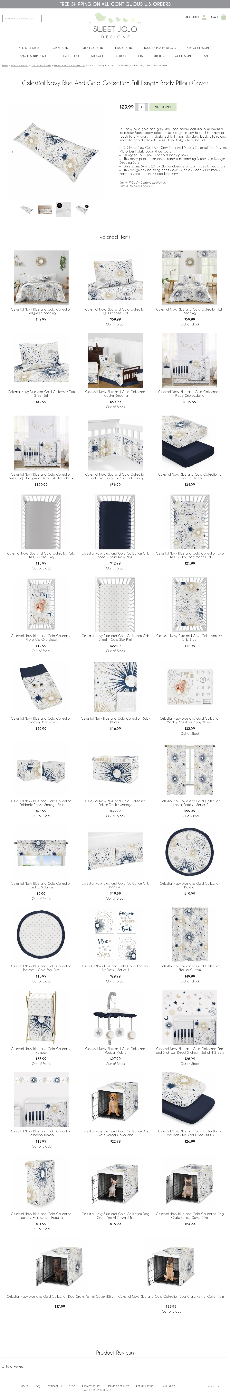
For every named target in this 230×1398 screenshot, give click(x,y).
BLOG (72, 1386)
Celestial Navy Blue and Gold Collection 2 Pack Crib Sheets (190, 476)
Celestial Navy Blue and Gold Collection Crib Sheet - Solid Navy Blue (115, 555)
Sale (207, 56)
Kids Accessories (199, 47)
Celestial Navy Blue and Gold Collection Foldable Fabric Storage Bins (41, 803)
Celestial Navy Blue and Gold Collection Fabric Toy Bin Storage (115, 803)
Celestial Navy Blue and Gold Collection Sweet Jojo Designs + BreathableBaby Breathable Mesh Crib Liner (115, 476)
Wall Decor (71, 56)
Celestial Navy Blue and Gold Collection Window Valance (41, 885)
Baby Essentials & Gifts (36, 56)
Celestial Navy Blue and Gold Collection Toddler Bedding (115, 393)
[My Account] (204, 17)
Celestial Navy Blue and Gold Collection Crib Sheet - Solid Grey (41, 555)
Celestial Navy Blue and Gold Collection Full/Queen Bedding (41, 311)
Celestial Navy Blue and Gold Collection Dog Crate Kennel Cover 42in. (60, 1296)
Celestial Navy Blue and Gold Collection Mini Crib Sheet (189, 637)
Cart (214, 17)
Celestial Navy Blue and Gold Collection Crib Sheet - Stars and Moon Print (190, 555)
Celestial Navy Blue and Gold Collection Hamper (41, 1050)
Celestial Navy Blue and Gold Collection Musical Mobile (115, 1050)
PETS (140, 56)
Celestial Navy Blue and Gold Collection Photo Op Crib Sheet (41, 637)
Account (192, 17)
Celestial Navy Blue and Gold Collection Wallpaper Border (41, 1133)
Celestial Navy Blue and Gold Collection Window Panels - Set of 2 (190, 803)
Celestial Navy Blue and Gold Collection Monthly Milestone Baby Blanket (190, 720)
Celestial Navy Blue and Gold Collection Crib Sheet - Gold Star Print (115, 637)
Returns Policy (145, 1386)
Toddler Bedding (92, 47)
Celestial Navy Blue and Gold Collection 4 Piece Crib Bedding (190, 393)
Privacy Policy (91, 1386)
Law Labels (168, 1386)
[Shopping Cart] (223, 17)
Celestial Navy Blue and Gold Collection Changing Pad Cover (41, 720)
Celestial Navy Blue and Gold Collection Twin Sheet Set (41, 393)
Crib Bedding (60, 47)
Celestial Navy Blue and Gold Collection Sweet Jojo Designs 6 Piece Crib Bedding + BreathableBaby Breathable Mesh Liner (41, 476)
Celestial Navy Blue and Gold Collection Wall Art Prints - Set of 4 (115, 968)
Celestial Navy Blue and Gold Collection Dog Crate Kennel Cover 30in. (190, 1215)
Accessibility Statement (98, 1390)
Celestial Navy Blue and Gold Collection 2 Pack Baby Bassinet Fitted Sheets (190, 1133)
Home (5, 65)
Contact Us (54, 1386)
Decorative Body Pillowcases (69, 65)
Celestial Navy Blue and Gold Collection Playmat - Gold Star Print (41, 968)
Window (120, 56)
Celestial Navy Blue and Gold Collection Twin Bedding (189, 311)
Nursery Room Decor (160, 47)
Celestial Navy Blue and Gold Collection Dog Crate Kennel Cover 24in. (115, 1215)
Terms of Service (118, 1386)
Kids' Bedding (124, 47)
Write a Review (12, 1366)
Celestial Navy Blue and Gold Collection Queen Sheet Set (115, 311)
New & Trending (30, 47)
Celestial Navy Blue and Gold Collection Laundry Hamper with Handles (41, 1215)
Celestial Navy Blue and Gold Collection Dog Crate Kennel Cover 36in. (115, 1133)
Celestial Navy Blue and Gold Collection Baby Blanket (115, 720)
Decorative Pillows (41, 65)
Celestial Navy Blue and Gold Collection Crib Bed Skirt (115, 885)
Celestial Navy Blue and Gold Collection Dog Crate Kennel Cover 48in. (171, 1296)
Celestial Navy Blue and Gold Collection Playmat (190, 885)
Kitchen (159, 56)
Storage (97, 56)
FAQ (37, 1386)
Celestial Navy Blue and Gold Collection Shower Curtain (190, 968)
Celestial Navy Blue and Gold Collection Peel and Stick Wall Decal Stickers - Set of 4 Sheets (190, 1050)
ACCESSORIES (184, 56)
